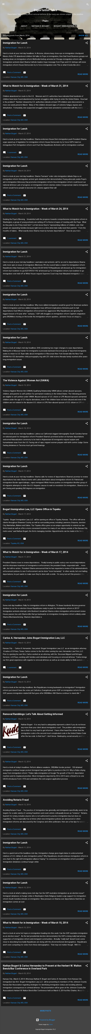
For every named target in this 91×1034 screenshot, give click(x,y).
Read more (83, 74)
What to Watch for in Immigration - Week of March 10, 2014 (35, 922)
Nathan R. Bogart (40, 26)
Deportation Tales (45, 10)
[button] (86, 43)
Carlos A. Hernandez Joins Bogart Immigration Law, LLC (34, 637)
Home (14, 26)
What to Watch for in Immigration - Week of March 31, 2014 (35, 85)
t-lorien (51, 1024)
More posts (45, 1011)
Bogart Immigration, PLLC (67, 26)
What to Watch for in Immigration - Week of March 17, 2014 (35, 552)
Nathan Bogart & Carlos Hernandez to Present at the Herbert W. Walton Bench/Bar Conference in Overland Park (42, 967)
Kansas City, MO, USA (19, 77)
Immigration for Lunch (15, 42)
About (24, 26)
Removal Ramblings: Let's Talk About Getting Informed (33, 714)
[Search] (87, 5)
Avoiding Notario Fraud (16, 799)
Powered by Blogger (45, 1020)
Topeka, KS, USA (17, 543)
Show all (83, 35)
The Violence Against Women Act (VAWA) (26, 380)
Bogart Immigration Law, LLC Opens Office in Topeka (32, 509)
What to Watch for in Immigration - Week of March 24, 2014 (35, 208)
